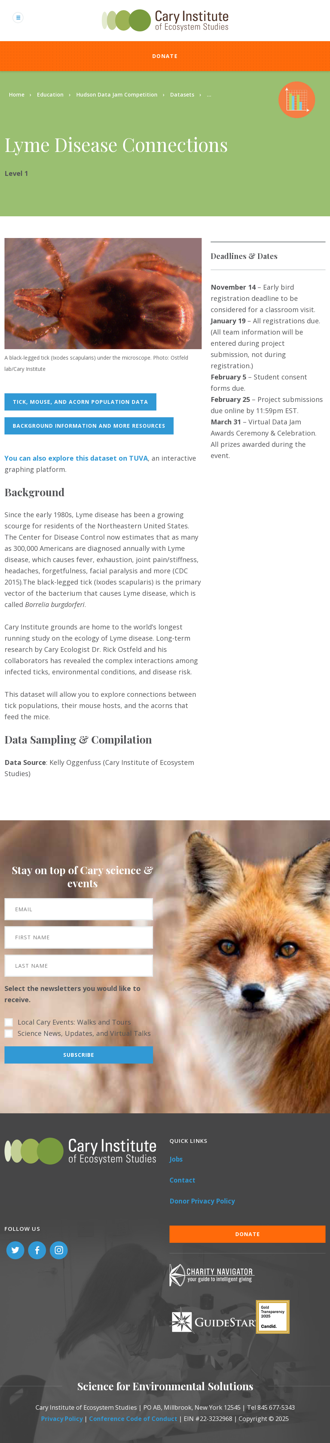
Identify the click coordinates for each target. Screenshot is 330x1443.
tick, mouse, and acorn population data (80, 401)
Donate (165, 56)
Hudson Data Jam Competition (117, 94)
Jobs (176, 1159)
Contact (182, 1180)
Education (50, 94)
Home (16, 94)
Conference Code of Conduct (133, 1419)
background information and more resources (89, 425)
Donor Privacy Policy (202, 1201)
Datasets (182, 94)
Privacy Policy (62, 1419)
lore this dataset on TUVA (100, 458)
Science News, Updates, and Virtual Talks (84, 1033)
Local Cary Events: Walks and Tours (74, 1022)
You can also (26, 458)
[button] (103, 346)
